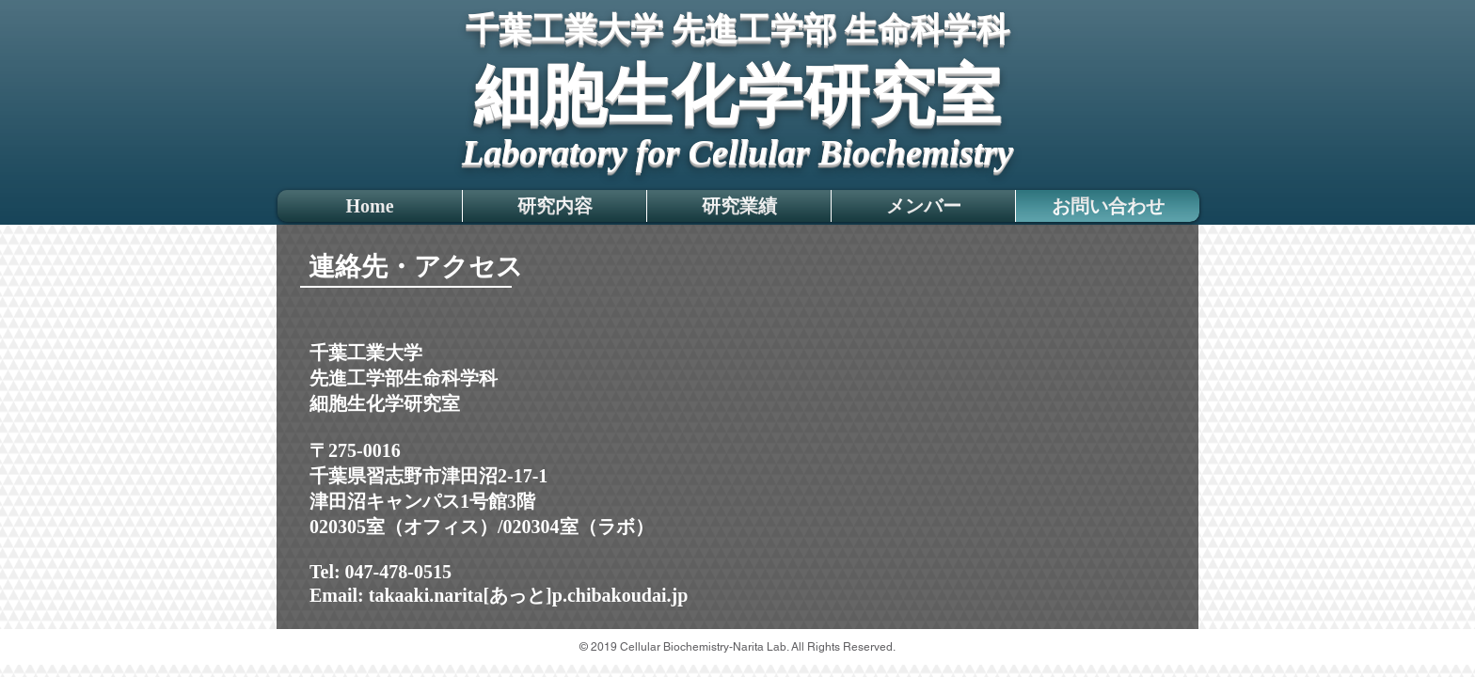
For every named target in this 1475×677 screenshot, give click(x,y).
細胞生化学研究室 (737, 95)
